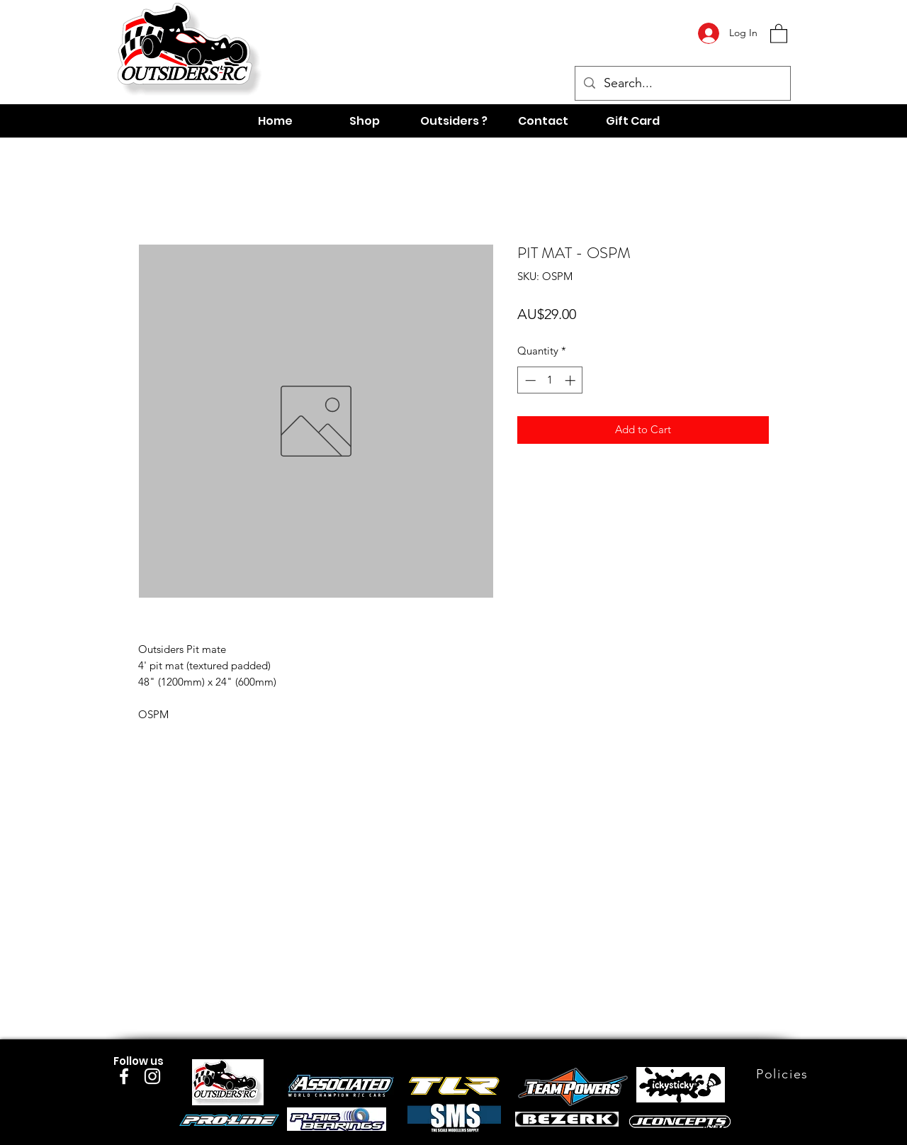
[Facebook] (124, 1076)
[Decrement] (529, 380)
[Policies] (783, 1074)
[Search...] (682, 84)
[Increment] (571, 380)
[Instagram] (152, 1076)
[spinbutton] (550, 380)
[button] (778, 33)
